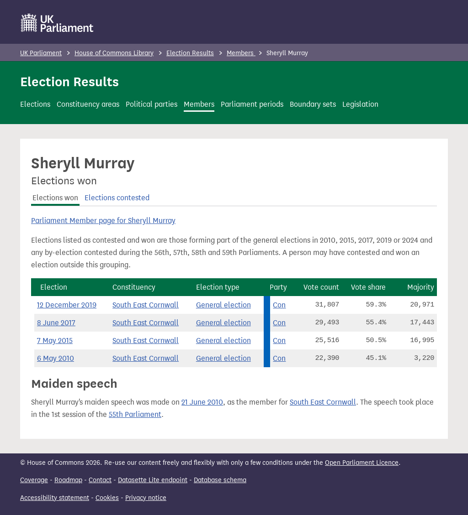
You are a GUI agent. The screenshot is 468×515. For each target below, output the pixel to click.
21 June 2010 (202, 402)
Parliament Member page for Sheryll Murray (103, 220)
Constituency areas (88, 104)
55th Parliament (135, 414)
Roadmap (68, 480)
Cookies (107, 498)
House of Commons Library (114, 53)
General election (223, 305)
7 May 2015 (55, 340)
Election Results (190, 53)
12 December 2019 (66, 305)
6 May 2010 (55, 358)
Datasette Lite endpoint (152, 480)
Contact (100, 480)
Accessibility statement (54, 498)
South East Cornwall (145, 305)
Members (241, 53)
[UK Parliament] (57, 23)
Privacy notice (145, 498)
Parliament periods (252, 104)
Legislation (360, 104)
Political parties (151, 104)
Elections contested (117, 197)
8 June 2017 (56, 322)
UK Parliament (41, 53)
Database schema (220, 480)
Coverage (34, 480)
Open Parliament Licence (362, 463)
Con (279, 305)
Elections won (55, 197)
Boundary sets (313, 104)
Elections (35, 104)
